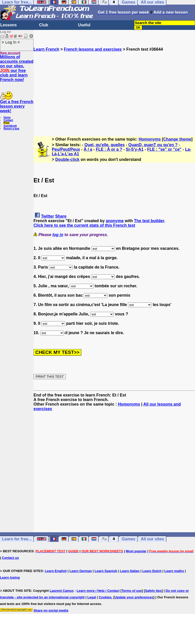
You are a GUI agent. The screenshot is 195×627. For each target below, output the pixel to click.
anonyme (115, 221)
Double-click (67, 159)
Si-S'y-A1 (135, 149)
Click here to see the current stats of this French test (84, 225)
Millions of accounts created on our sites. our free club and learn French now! (17, 68)
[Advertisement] (114, 87)
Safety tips (153, 591)
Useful (84, 25)
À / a (88, 149)
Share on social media (51, 610)
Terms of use (132, 591)
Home (7, 117)
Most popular (136, 551)
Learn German (80, 571)
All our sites (152, 539)
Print (6, 123)
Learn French (46, 49)
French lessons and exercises (93, 49)
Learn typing (10, 577)
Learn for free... (16, 539)
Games (128, 539)
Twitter (47, 216)
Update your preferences (134, 597)
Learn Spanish (105, 571)
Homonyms (150, 139)
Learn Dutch (151, 571)
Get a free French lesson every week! (17, 106)
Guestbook (10, 125)
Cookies (105, 597)
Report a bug (11, 128)
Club (43, 25)
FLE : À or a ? (109, 149)
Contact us (10, 558)
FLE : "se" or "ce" (164, 149)
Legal (91, 597)
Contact (8, 120)
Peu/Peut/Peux (66, 149)
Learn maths (174, 571)
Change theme (177, 139)
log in (58, 235)
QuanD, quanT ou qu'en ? (152, 145)
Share (60, 216)
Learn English (56, 571)
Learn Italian (130, 571)
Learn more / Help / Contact (98, 591)
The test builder (149, 221)
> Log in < (11, 42)
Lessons (8, 25)
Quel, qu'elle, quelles (105, 145)
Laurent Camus (62, 591)
